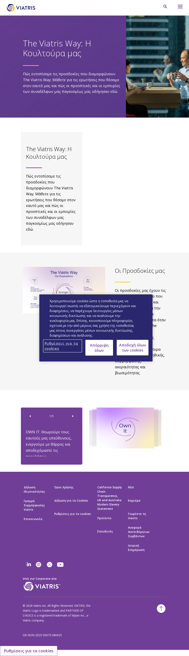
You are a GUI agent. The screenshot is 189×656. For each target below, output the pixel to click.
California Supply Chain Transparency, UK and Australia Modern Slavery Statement (109, 498)
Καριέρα (134, 500)
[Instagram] (38, 564)
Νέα (131, 487)
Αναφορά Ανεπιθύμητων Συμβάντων (138, 532)
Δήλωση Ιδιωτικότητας (34, 489)
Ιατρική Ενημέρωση (136, 548)
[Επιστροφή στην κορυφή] (161, 608)
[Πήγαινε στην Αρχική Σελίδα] (21, 7)
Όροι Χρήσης (64, 487)
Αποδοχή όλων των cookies (132, 348)
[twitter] (49, 564)
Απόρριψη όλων (99, 348)
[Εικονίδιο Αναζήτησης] (165, 6)
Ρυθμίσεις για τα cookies (72, 514)
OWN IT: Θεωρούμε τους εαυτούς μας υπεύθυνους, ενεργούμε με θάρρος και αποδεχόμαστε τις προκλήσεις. (49, 444)
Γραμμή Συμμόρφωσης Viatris (34, 505)
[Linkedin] (29, 564)
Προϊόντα (104, 518)
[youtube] (60, 564)
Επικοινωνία (33, 519)
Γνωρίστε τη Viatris (137, 516)
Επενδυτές (105, 531)
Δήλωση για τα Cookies (71, 500)
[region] (96, 328)
